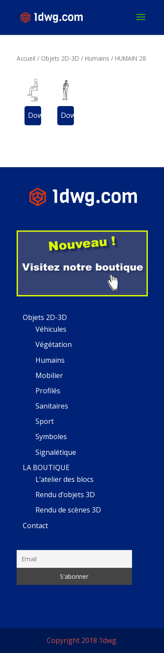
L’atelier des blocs (64, 479)
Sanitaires (51, 406)
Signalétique (55, 452)
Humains (97, 58)
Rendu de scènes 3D (68, 510)
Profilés (47, 390)
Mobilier (49, 375)
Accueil (26, 58)
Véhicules (50, 329)
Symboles (51, 436)
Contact (35, 525)
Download (34, 115)
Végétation (53, 344)
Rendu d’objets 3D (65, 494)
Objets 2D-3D (60, 58)
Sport (44, 421)
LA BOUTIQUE (46, 467)
